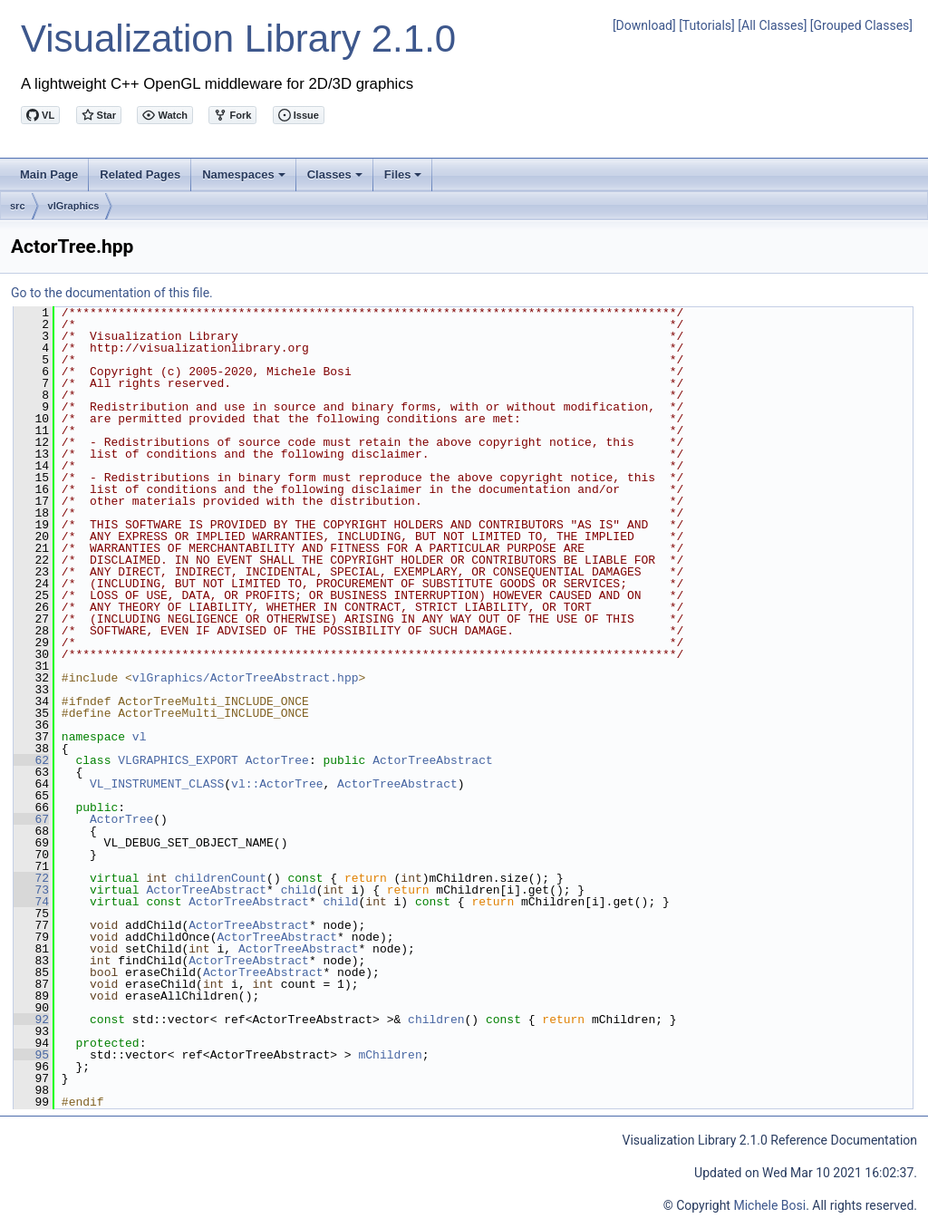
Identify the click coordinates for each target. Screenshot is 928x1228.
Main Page (49, 174)
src (17, 205)
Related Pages (140, 174)
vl (139, 737)
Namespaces (245, 179)
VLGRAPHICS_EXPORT (178, 760)
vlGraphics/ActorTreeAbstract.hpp (245, 678)
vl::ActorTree (277, 784)
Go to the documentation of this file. (112, 292)
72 (31, 878)
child (298, 890)
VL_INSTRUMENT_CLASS (157, 784)
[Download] (644, 25)
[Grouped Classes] (861, 25)
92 (31, 1019)
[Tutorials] (707, 25)
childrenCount (220, 878)
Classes (336, 179)
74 (31, 902)
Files (404, 179)
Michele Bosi (769, 1205)
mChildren (389, 1055)
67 (31, 819)
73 (31, 890)
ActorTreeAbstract (432, 760)
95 (31, 1055)
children (436, 1019)
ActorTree (277, 760)
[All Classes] (772, 25)
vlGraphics (74, 205)
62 (31, 760)
